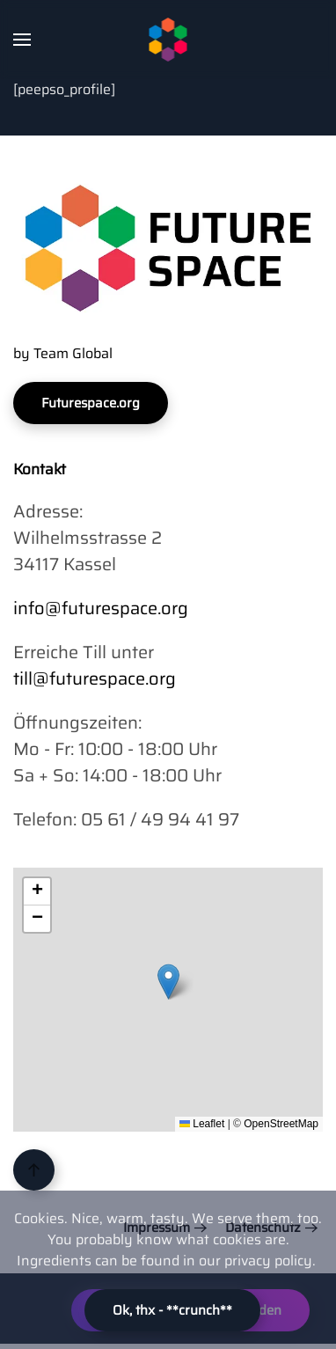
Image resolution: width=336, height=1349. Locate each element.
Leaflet (201, 1124)
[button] (22, 39)
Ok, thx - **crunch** (172, 1310)
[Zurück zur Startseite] (168, 39)
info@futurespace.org (100, 608)
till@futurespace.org (94, 678)
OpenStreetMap (281, 1124)
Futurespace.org (90, 403)
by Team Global (63, 353)
